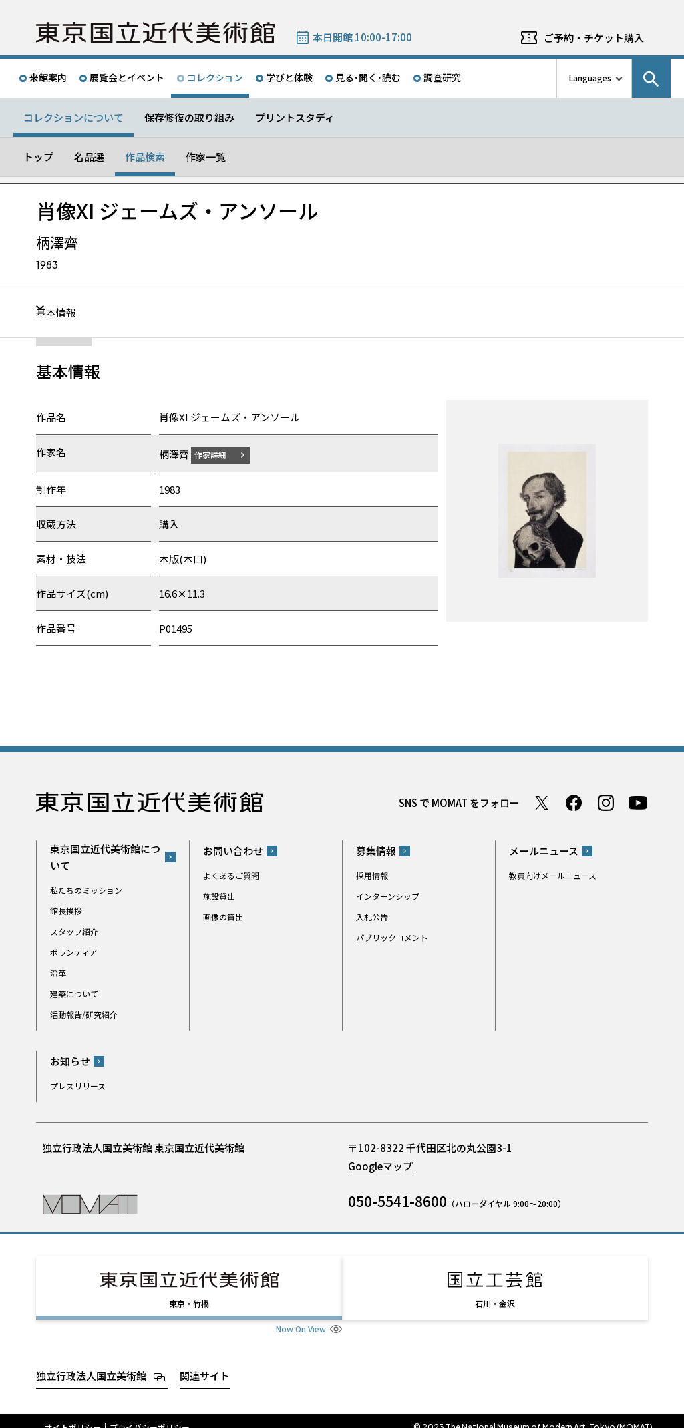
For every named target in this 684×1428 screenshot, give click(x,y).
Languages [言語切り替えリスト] (590, 77)
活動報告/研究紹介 (84, 1013)
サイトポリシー (73, 1414)
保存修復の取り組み (189, 117)
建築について (74, 993)
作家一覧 (206, 157)
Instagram (606, 802)
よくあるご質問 (231, 875)
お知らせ (70, 1061)
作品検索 (145, 157)
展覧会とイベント (127, 77)
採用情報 (372, 875)
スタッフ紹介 (74, 930)
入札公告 (372, 916)
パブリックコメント (392, 937)
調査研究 (442, 77)
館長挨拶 (66, 910)
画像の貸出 (223, 916)
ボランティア (74, 951)
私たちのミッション (86, 889)
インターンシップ (387, 896)
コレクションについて (73, 117)
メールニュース (543, 851)
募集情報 (376, 851)
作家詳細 (218, 454)
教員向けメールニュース (552, 875)
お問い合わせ (233, 851)
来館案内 (48, 77)
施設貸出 (219, 896)
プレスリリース (78, 1085)
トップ (38, 157)
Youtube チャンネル (638, 802)
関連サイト (205, 1363)
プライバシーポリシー (150, 1414)
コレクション (215, 77)
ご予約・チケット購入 (594, 38)
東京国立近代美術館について (105, 856)
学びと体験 (289, 77)
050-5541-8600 (397, 1201)
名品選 (89, 157)
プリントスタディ (295, 117)
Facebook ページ (574, 802)
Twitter (542, 802)
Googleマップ (380, 1166)
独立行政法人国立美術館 (91, 1363)
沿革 (58, 972)
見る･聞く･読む (368, 77)
